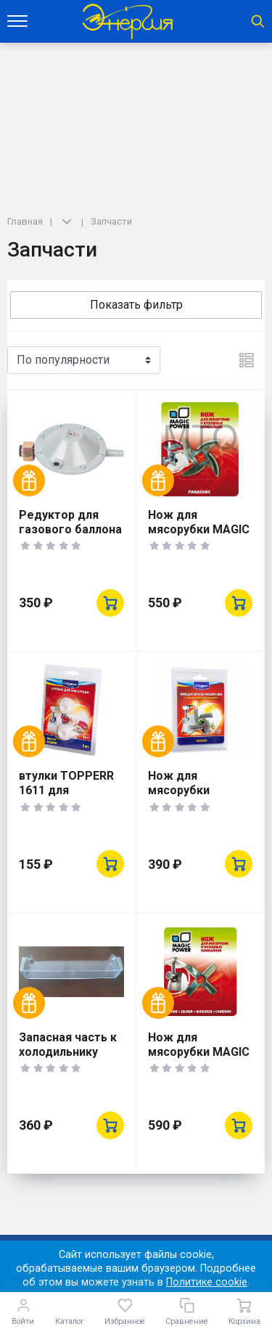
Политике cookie (206, 1282)
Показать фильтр (136, 305)
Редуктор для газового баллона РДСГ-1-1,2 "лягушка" (70, 536)
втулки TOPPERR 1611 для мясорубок (66, 790)
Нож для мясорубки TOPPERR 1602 (189, 790)
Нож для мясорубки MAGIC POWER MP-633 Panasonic (199, 536)
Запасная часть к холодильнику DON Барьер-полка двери (68, 1059)
